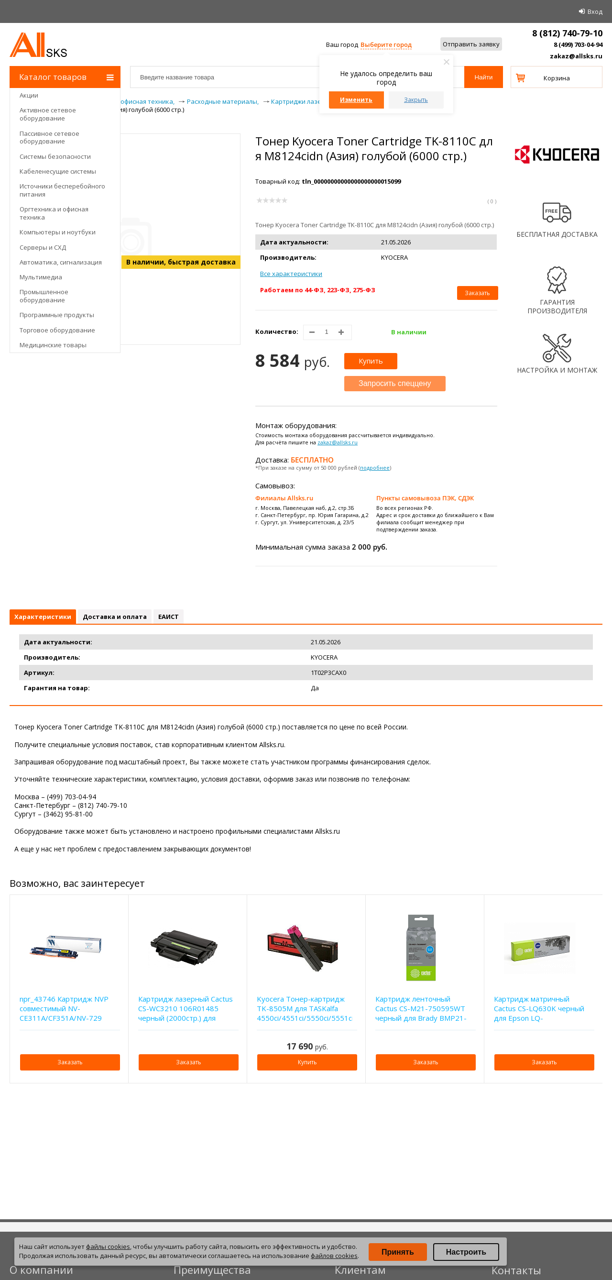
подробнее (375, 467)
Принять (398, 1252)
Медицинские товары (53, 345)
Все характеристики (291, 273)
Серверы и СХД (43, 247)
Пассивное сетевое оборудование (49, 137)
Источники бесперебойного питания (62, 190)
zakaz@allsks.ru (576, 56)
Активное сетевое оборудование (48, 114)
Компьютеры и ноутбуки (58, 232)
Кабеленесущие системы (58, 171)
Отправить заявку (471, 44)
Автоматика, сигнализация (61, 262)
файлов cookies (334, 1255)
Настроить (466, 1252)
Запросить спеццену (395, 383)
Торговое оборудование (57, 330)
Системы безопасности (55, 156)
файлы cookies (108, 1246)
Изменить (356, 100)
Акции (29, 95)
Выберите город (386, 44)
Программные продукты (57, 314)
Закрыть (416, 100)
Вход (595, 11)
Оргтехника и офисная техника (54, 213)
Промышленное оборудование (44, 295)
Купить (371, 360)
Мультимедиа (41, 277)
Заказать (477, 293)
